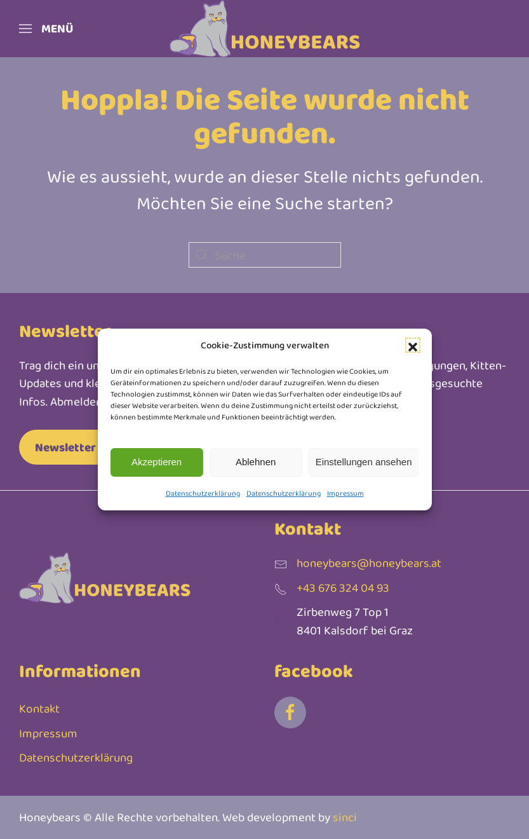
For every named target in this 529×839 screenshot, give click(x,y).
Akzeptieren (156, 461)
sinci (345, 817)
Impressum (345, 493)
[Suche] (265, 255)
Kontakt (39, 708)
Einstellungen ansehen (364, 461)
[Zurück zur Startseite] (265, 28)
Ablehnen (256, 461)
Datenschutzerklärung (203, 493)
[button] (412, 345)
